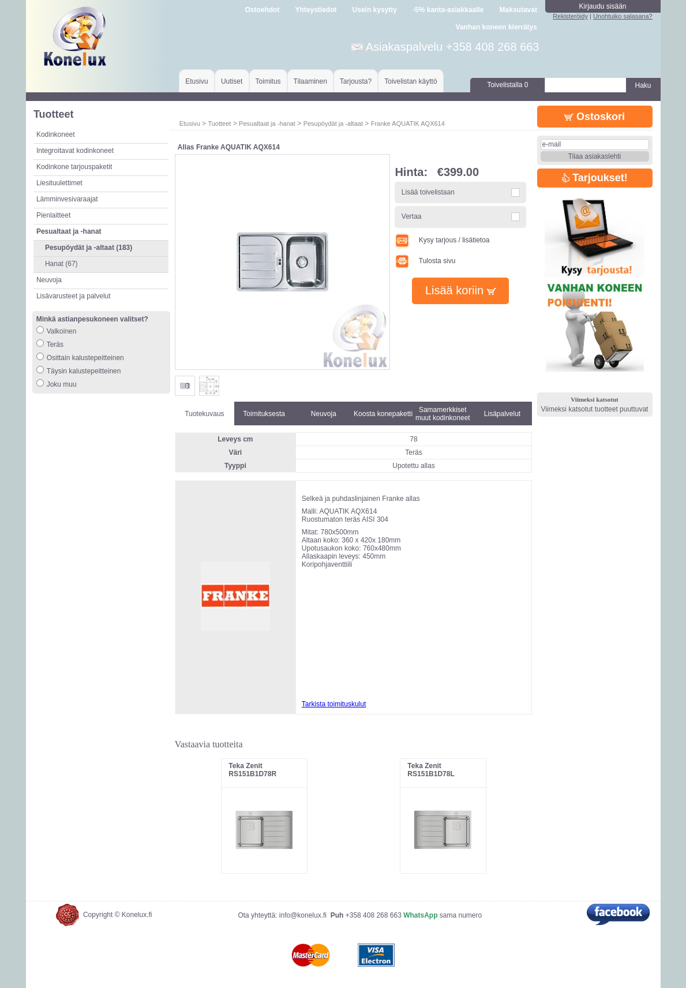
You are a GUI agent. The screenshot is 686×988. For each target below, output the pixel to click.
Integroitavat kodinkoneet (75, 151)
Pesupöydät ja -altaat (333, 123)
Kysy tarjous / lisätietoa (442, 240)
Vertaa (412, 216)
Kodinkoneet (55, 134)
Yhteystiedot (315, 10)
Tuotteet (219, 123)
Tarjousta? (356, 81)
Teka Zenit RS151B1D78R (252, 770)
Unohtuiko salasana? (623, 16)
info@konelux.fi (303, 915)
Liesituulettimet (59, 183)
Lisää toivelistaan (428, 192)
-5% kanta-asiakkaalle (448, 10)
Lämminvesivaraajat (67, 199)
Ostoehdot (262, 10)
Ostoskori (594, 116)
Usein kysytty (375, 10)
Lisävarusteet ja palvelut (73, 296)
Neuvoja (49, 280)
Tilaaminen (310, 81)
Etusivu (196, 81)
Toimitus (268, 81)
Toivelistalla (507, 85)
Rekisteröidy (570, 16)
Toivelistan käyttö (410, 81)
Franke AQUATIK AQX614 (408, 123)
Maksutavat (518, 10)
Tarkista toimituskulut (334, 704)
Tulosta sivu (425, 261)
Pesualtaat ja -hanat (267, 123)
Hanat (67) (61, 264)
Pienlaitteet (53, 215)
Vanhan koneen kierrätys (496, 27)
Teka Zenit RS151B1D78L (430, 770)
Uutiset (231, 81)
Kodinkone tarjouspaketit (74, 167)
